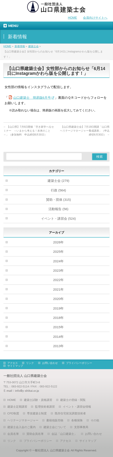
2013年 (58, 346)
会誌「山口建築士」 (64, 433)
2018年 (58, 318)
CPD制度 (13, 413)
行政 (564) (58, 190)
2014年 (58, 336)
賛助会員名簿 (35, 433)
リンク (30, 363)
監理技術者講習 (45, 406)
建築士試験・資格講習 (38, 400)
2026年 (58, 242)
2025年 (58, 251)
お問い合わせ (50, 363)
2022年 (58, 280)
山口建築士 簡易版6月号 (32, 97)
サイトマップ (15, 365)
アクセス (12, 363)
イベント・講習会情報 (77, 406)
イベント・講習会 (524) (58, 218)
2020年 (58, 299)
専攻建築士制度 (37, 413)
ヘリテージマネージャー (22, 420)
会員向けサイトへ (95, 17)
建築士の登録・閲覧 (73, 400)
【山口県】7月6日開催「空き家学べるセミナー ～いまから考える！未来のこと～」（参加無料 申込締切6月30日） (28, 130)
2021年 (58, 289)
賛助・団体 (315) (58, 199)
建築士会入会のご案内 (21, 427)
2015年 (58, 327)
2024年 (58, 261)
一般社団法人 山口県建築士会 (51, 450)
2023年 (58, 270)
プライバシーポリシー (79, 363)
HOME (72, 17)
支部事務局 (81, 427)
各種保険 (77, 420)
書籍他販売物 (54, 420)
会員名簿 (13, 433)
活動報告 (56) (58, 209)
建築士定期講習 (17, 406)
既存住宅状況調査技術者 (70, 413)
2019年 (58, 308)
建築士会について (54, 427)
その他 (95, 420)
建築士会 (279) (58, 180)
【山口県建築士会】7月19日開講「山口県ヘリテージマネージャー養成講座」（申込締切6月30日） (85, 130)
